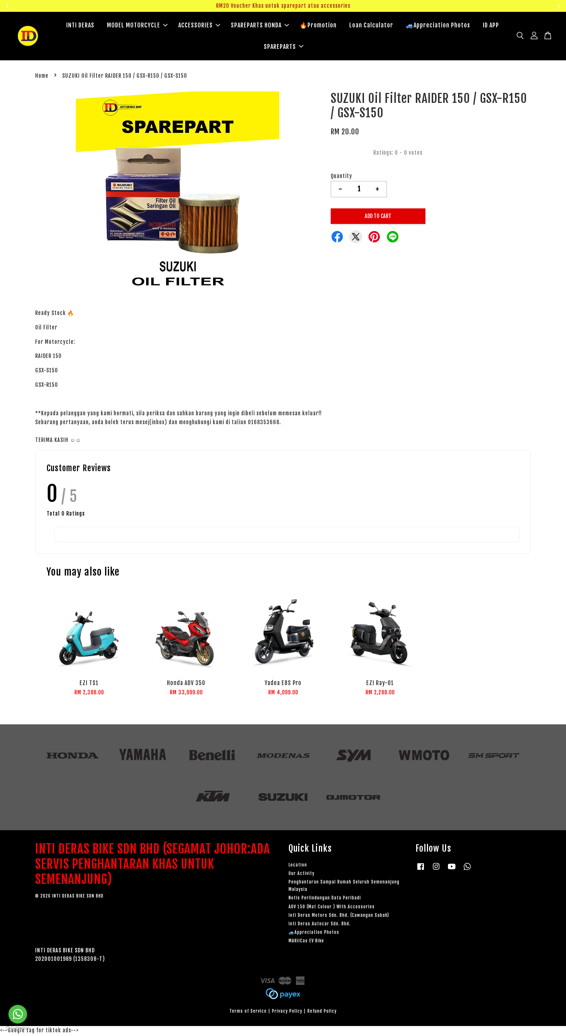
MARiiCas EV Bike (306, 942)
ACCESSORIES (199, 26)
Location (298, 866)
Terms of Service (248, 1012)
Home (41, 77)
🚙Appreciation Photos (438, 26)
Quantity (341, 177)
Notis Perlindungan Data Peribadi (325, 899)
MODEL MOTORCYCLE (137, 26)
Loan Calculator (371, 26)
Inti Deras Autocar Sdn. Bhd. (320, 925)
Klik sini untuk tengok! (485, 6)
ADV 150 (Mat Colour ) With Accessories (332, 908)
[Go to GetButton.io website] (18, 1028)
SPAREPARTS (283, 47)
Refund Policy (322, 1012)
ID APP (491, 26)
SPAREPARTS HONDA (260, 26)
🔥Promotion (318, 26)
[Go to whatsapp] (18, 1014)
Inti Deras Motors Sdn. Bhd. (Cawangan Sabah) (339, 916)
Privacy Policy (287, 1012)
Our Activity (301, 874)
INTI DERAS (80, 26)
